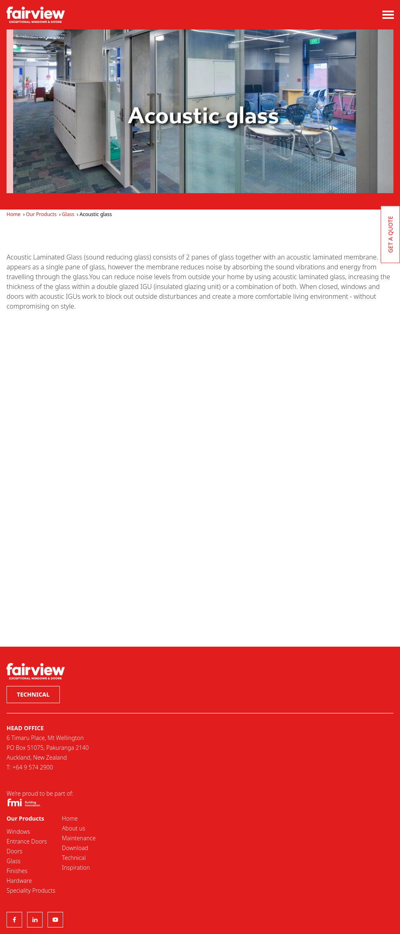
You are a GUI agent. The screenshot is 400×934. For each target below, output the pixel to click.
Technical (33, 694)
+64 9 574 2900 (32, 767)
